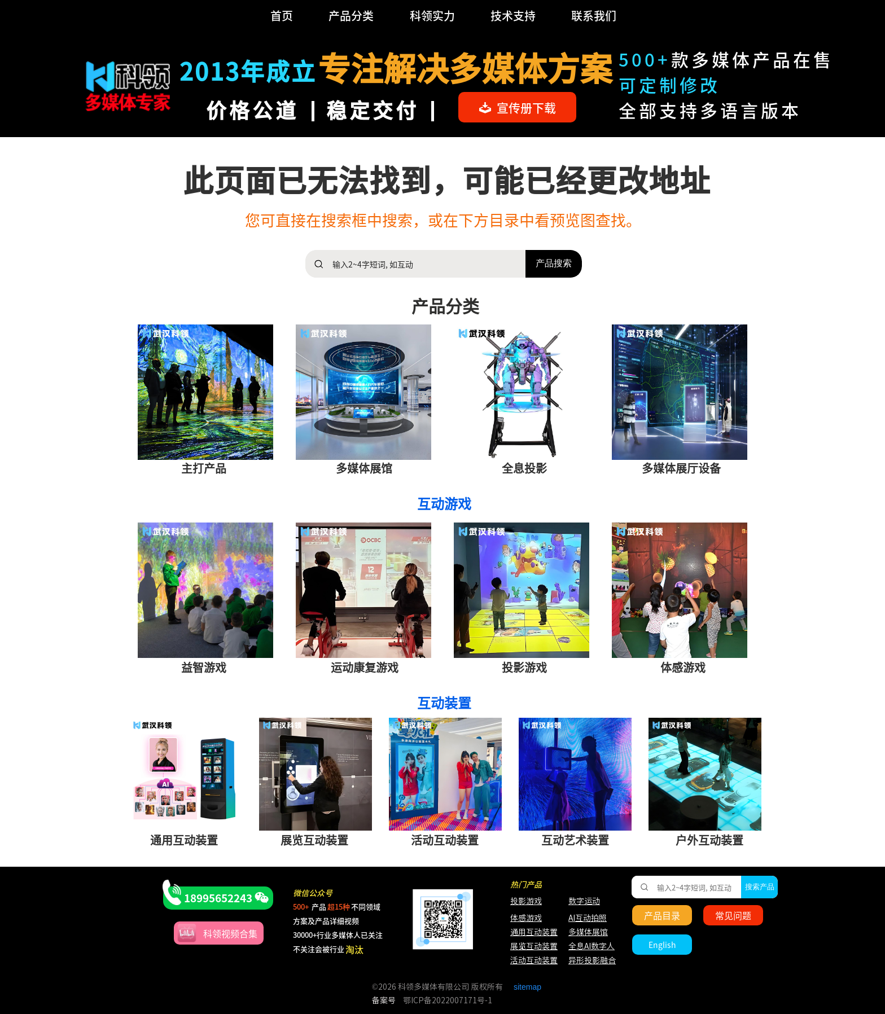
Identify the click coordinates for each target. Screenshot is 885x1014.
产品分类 (351, 15)
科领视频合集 (230, 933)
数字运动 (584, 901)
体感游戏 (526, 918)
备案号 (384, 1000)
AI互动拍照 (586, 918)
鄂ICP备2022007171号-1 (447, 1000)
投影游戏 (526, 901)
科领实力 (432, 15)
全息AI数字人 (591, 946)
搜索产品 (759, 887)
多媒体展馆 (588, 932)
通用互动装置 (528, 932)
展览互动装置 (528, 946)
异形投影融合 (590, 960)
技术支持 (513, 15)
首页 (281, 15)
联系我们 (593, 15)
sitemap (527, 986)
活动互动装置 (534, 960)
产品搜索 (554, 263)
